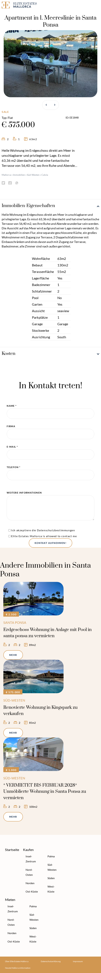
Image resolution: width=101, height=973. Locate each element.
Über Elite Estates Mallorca (16, 961)
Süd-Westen (33, 174)
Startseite (12, 850)
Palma (51, 856)
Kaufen (28, 850)
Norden (30, 883)
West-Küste (51, 889)
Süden (51, 878)
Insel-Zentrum (31, 859)
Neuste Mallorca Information (17, 968)
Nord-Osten (29, 872)
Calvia (44, 174)
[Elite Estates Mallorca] (25, 6)
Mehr (13, 654)
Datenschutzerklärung (51, 961)
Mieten (10, 900)
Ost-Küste (32, 891)
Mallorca (6, 174)
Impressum (78, 961)
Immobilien (19, 174)
